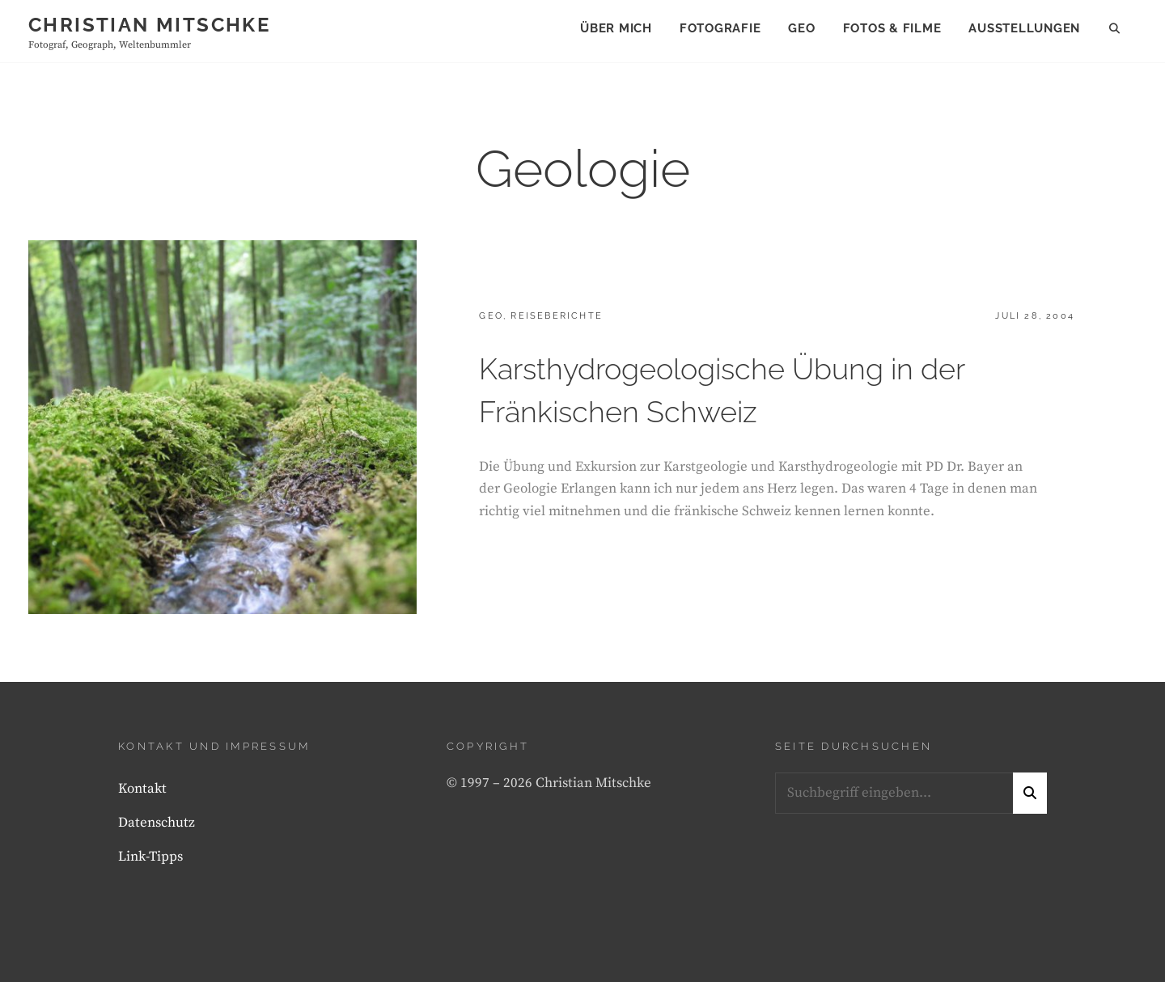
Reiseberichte (556, 316)
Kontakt (142, 789)
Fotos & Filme (892, 28)
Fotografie (720, 28)
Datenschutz (156, 823)
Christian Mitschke (149, 24)
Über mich (616, 28)
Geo (801, 28)
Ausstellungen (1024, 28)
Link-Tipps (150, 857)
